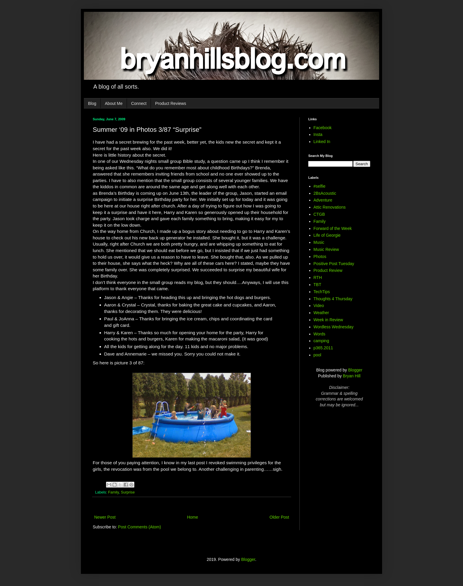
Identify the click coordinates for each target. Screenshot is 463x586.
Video (319, 305)
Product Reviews (170, 103)
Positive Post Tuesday (334, 263)
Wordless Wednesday (334, 326)
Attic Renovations (330, 207)
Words (319, 334)
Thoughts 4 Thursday (333, 298)
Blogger (355, 370)
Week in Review (328, 319)
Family (113, 492)
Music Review (326, 249)
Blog (92, 103)
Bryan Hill (352, 376)
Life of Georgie (327, 235)
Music (319, 242)
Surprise (128, 492)
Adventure (323, 200)
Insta (318, 134)
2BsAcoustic (325, 193)
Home (192, 517)
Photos (320, 256)
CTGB (319, 214)
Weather (321, 312)
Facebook (323, 127)
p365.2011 (323, 347)
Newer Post (104, 517)
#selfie (319, 186)
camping (321, 340)
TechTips (322, 291)
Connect (138, 103)
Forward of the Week (333, 228)
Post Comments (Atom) (139, 527)
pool (317, 355)
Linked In (322, 141)
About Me (114, 103)
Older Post (279, 517)
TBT (317, 284)
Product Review (328, 270)
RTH (318, 277)
